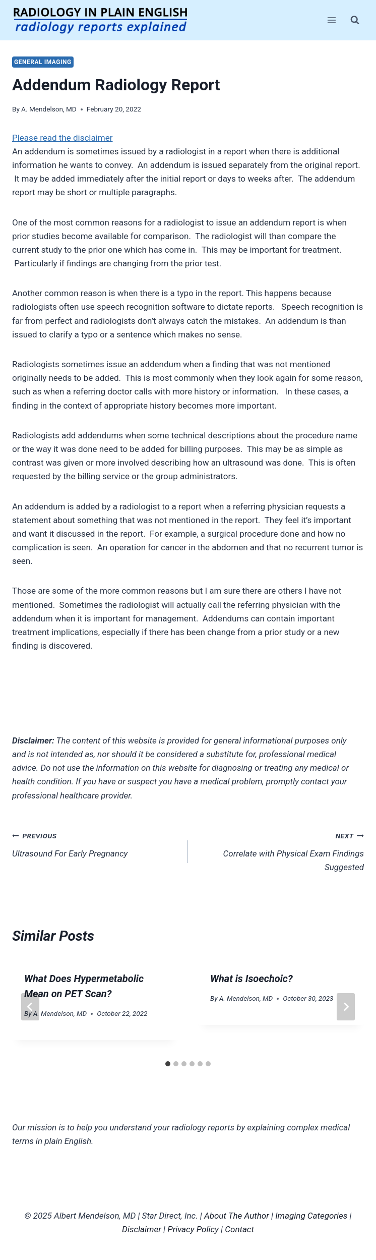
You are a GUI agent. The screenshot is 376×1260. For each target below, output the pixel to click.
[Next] (346, 1006)
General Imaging (43, 62)
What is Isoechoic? (251, 978)
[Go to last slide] (30, 1006)
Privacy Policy (193, 1229)
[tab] (167, 1063)
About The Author (236, 1216)
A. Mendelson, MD (49, 109)
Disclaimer (141, 1229)
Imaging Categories (311, 1216)
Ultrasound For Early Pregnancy (95, 843)
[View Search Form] (355, 20)
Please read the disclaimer (62, 138)
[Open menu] (331, 20)
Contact (239, 1229)
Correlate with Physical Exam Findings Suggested (280, 850)
